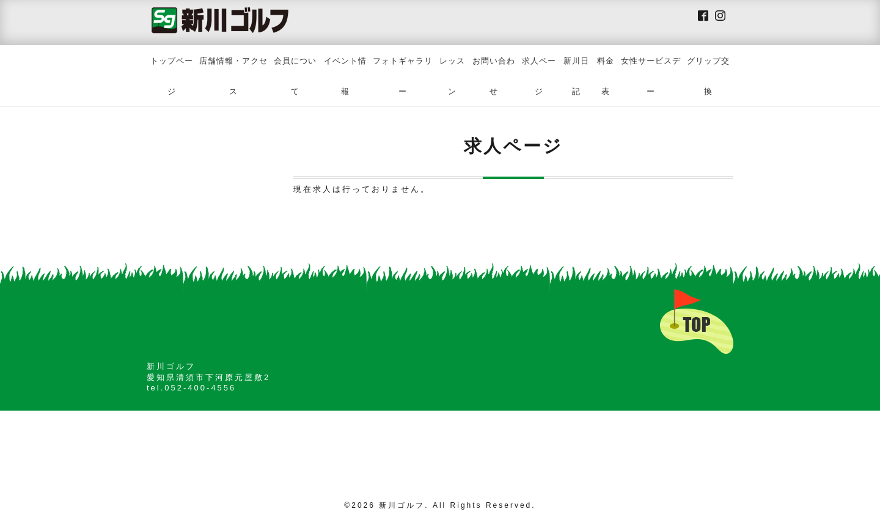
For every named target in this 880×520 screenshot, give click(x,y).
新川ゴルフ (402, 505)
